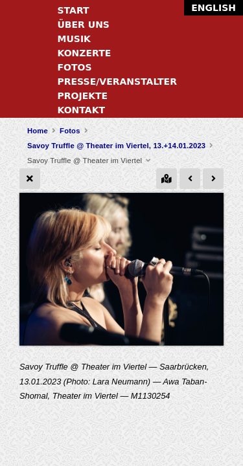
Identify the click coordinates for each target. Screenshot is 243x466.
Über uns (84, 24)
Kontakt (82, 110)
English (213, 8)
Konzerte (84, 53)
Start (73, 10)
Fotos (75, 67)
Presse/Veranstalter (117, 81)
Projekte (83, 96)
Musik (74, 39)
